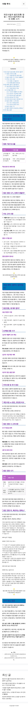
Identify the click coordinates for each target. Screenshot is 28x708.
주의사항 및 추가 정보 (12, 97)
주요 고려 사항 (10, 79)
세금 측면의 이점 (13, 88)
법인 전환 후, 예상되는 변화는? (14, 108)
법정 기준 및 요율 (10, 73)
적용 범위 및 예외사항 (14, 75)
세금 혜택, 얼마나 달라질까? (11, 84)
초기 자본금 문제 (13, 103)
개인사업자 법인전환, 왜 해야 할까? (13, 72)
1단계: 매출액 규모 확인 (14, 92)
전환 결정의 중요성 (13, 83)
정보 (14, 652)
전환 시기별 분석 (13, 81)
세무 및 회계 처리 (13, 104)
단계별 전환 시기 (10, 90)
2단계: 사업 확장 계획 (14, 93)
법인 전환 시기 (10, 106)
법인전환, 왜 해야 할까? (12, 86)
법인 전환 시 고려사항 (12, 101)
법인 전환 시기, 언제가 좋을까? (14, 77)
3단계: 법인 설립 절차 (14, 95)
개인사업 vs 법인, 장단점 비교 (14, 99)
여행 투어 (6, 3)
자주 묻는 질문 (7, 110)
